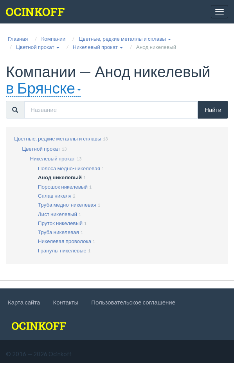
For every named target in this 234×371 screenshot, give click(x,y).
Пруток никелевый (60, 223)
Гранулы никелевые (62, 250)
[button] (125, 39)
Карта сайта (24, 302)
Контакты (65, 302)
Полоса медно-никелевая (69, 168)
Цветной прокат (41, 149)
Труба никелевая (58, 232)
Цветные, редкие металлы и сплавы (57, 138)
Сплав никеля (55, 196)
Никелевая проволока (64, 241)
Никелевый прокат (52, 158)
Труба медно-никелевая (67, 205)
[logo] (35, 11)
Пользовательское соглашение (133, 302)
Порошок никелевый (63, 187)
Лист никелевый (57, 214)
